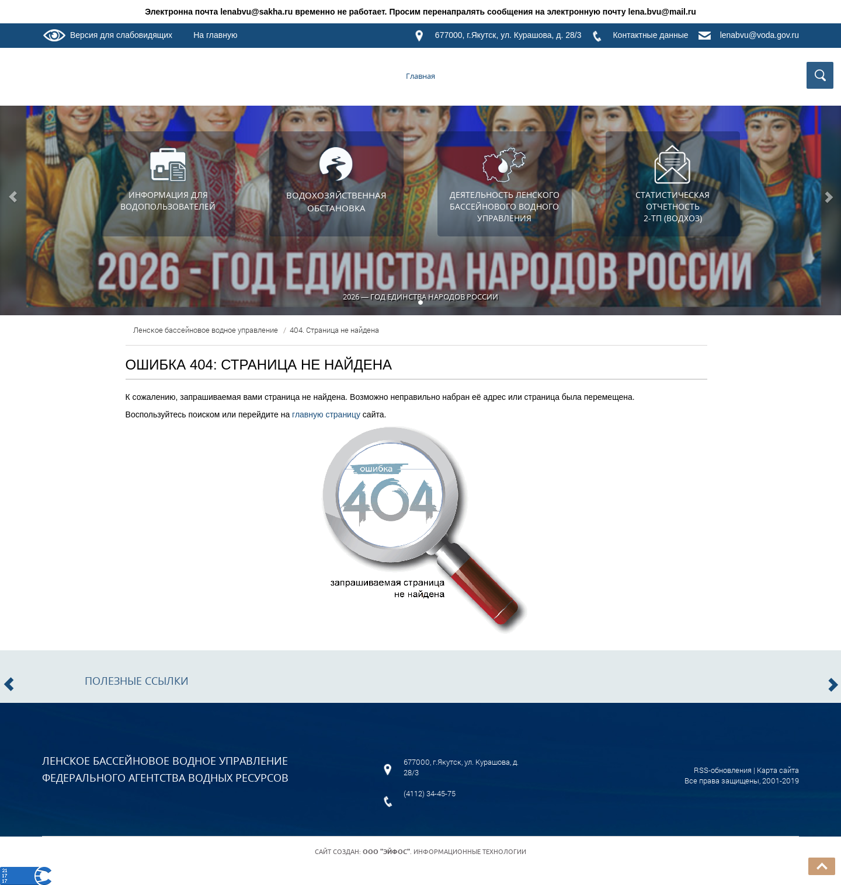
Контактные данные (650, 35)
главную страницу (326, 414)
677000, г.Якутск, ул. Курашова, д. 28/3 (508, 35)
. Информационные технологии (444, 851)
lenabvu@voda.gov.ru (759, 35)
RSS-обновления (723, 770)
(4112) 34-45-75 (430, 793)
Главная (420, 76)
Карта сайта (778, 770)
